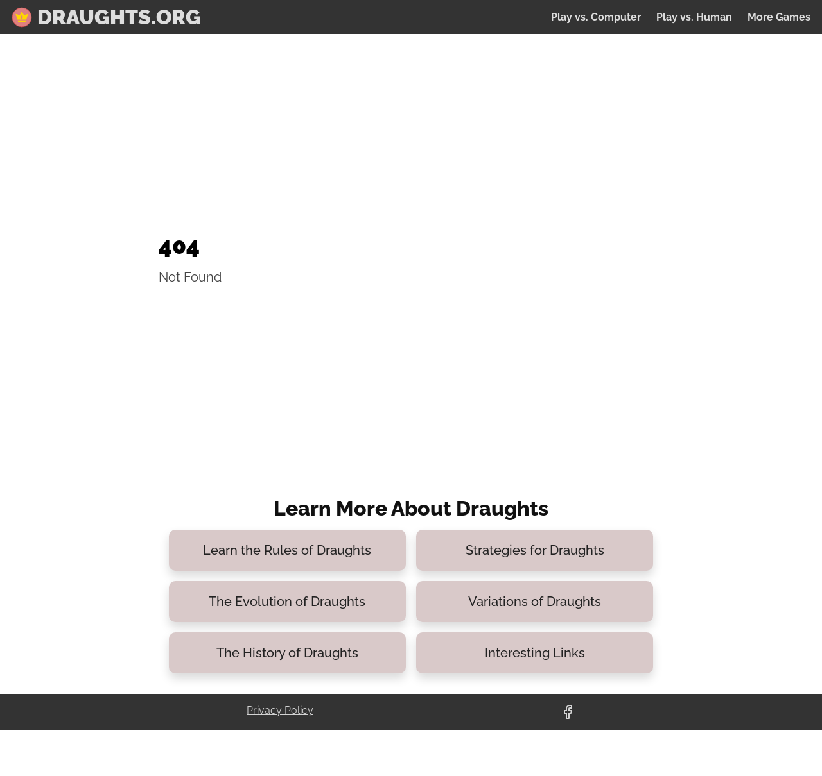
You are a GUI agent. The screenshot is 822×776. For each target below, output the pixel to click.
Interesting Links (535, 653)
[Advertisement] (309, 134)
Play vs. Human (694, 17)
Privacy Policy (280, 710)
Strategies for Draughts (535, 550)
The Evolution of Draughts (287, 601)
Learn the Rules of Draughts (287, 550)
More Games (779, 17)
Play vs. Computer (596, 17)
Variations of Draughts (534, 601)
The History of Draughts (287, 653)
